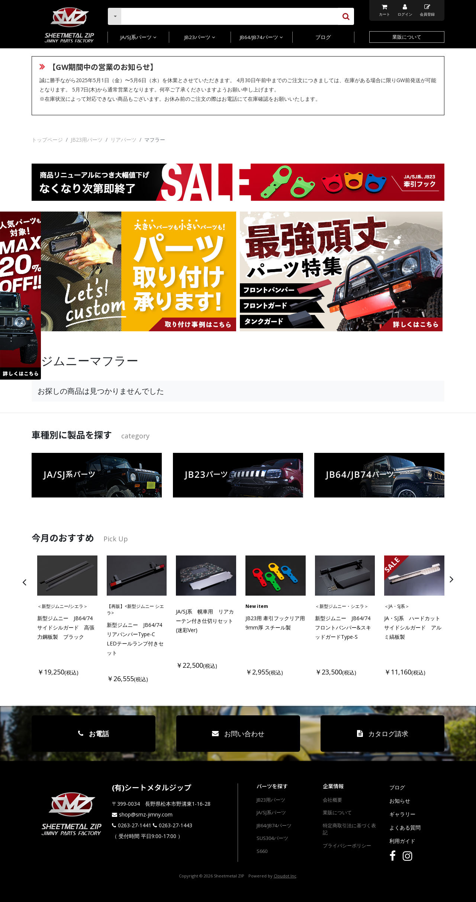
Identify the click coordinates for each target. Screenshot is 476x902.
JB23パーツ (199, 37)
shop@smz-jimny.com (146, 814)
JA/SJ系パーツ (138, 37)
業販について (406, 36)
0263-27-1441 (134, 825)
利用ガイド (402, 840)
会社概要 (332, 799)
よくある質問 (405, 827)
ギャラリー (402, 814)
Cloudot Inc (285, 876)
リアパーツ (123, 139)
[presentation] (247, 578)
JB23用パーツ (87, 139)
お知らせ (399, 800)
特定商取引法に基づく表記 (349, 829)
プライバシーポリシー (347, 845)
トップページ (47, 139)
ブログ (323, 37)
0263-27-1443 (175, 825)
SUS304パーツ (272, 838)
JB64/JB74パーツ (261, 37)
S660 (262, 851)
